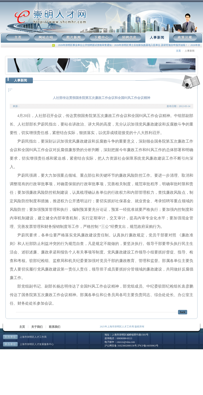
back (182, 312)
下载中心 (101, 37)
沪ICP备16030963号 (147, 345)
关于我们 (37, 326)
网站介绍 (46, 37)
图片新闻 (73, 37)
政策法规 (185, 37)
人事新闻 (157, 37)
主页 (18, 37)
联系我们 (54, 326)
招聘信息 (129, 37)
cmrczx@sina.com (126, 342)
